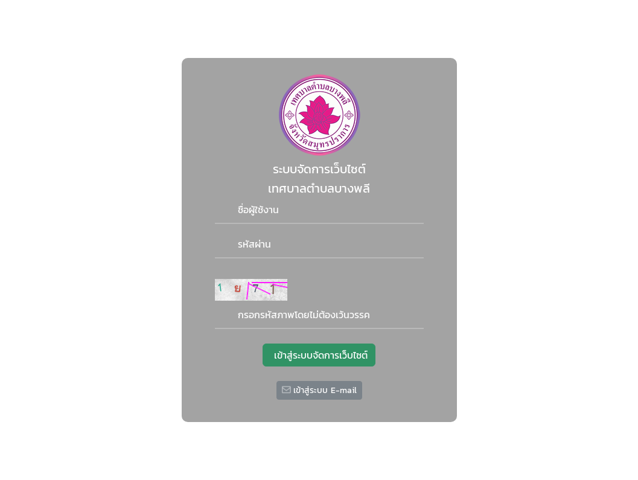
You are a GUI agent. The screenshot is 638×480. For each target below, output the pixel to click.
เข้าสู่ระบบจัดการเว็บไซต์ (319, 355)
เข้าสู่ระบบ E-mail (319, 390)
